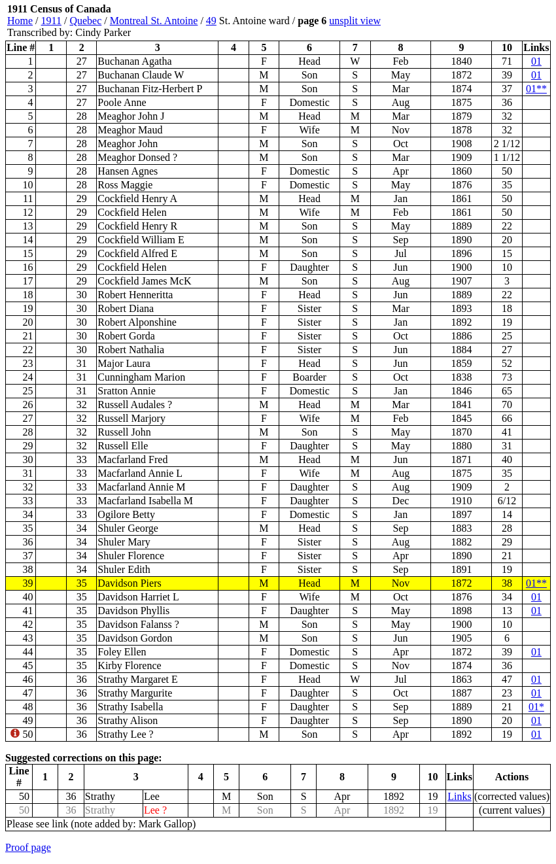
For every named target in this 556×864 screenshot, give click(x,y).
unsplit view (355, 20)
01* (536, 706)
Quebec (85, 20)
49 (211, 20)
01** (536, 88)
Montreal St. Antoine (154, 20)
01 (536, 61)
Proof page (28, 847)
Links (459, 796)
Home (20, 20)
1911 (51, 20)
